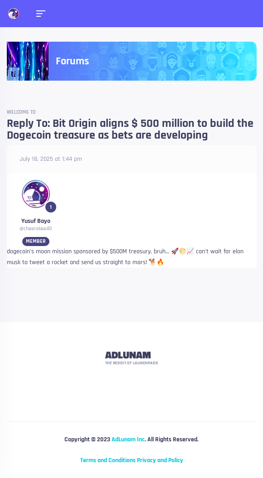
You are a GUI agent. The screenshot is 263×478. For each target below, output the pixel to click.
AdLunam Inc (128, 439)
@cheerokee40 (35, 228)
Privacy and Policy (160, 460)
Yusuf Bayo (35, 221)
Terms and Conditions (108, 460)
